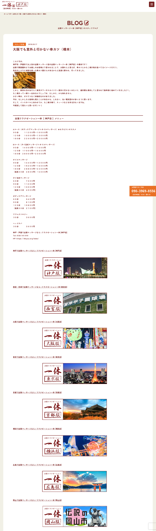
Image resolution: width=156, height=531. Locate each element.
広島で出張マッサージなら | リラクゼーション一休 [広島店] (37, 464)
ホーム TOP (7, 14)
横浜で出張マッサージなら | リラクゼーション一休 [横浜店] (37, 428)
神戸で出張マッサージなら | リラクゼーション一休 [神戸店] (37, 250)
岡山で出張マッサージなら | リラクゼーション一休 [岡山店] (37, 500)
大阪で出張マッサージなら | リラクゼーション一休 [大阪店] (37, 321)
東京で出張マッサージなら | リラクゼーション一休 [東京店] (37, 357)
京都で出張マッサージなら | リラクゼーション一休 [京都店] (37, 392)
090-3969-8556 (142, 191)
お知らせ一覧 (17, 14)
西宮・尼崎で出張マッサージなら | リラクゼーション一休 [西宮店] (40, 287)
